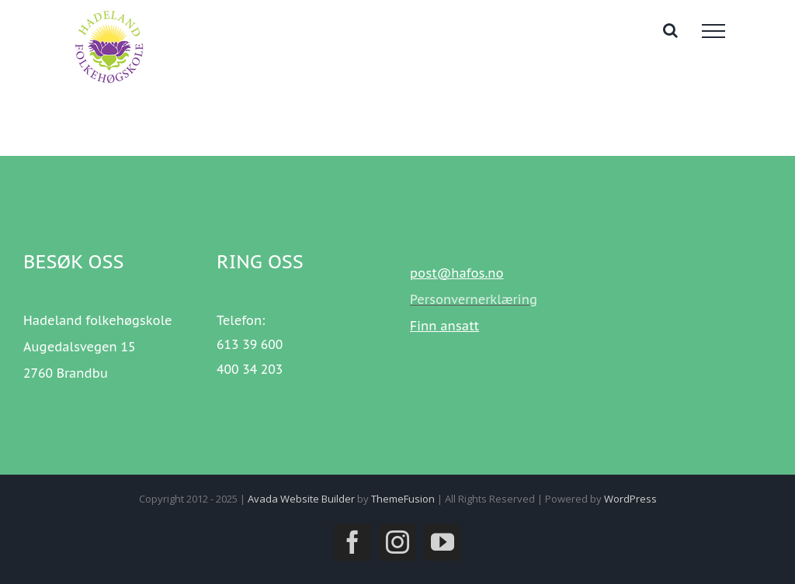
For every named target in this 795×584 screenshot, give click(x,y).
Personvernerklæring (473, 299)
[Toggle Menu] (713, 31)
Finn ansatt (444, 325)
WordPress (630, 499)
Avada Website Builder (301, 499)
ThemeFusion (403, 499)
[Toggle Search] (670, 30)
